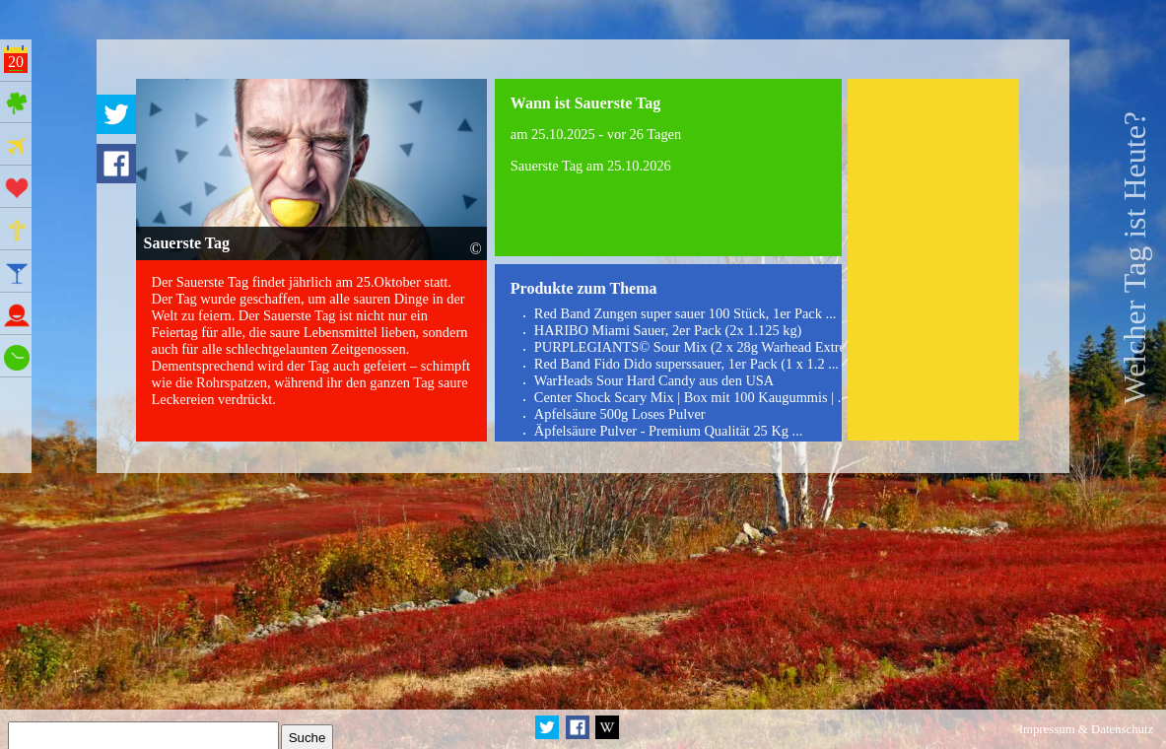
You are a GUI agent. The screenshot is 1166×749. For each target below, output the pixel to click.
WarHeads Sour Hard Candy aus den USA (654, 380)
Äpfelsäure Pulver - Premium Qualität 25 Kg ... (668, 431)
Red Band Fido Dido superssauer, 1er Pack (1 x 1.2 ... (686, 364)
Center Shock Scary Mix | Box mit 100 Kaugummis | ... (691, 397)
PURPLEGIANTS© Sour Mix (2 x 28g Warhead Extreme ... (705, 347)
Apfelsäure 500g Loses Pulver (620, 414)
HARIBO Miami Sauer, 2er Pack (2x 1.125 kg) (668, 330)
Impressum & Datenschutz (1086, 729)
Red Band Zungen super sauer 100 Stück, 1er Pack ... (685, 313)
